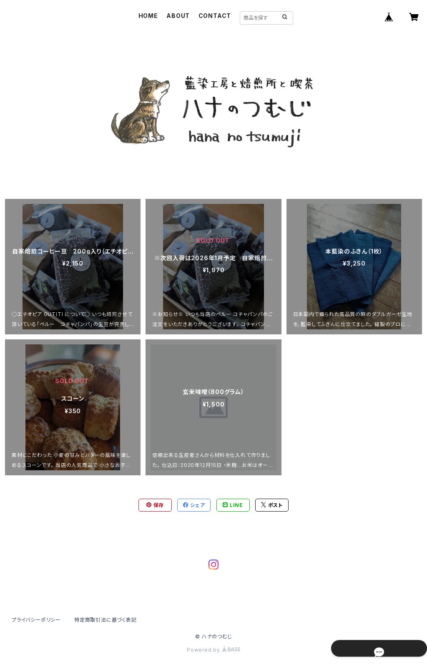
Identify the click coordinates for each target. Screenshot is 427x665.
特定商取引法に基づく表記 (105, 620)
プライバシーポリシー (36, 620)
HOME (148, 15)
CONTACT (214, 15)
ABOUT (178, 15)
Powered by (213, 650)
